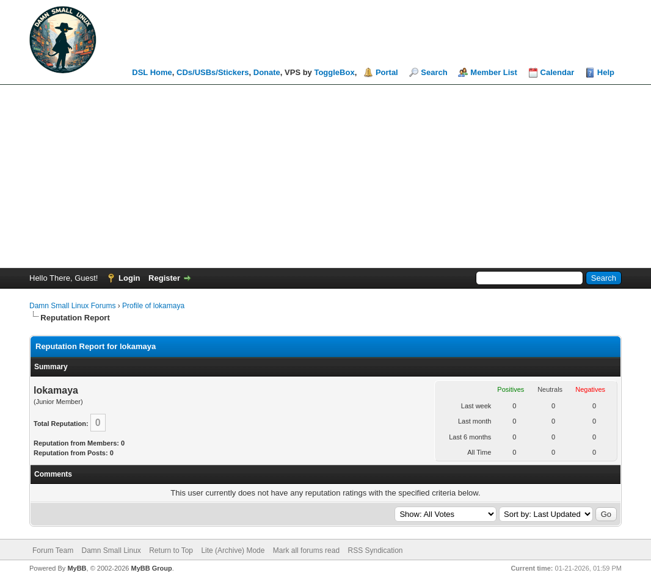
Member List (493, 72)
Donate (266, 72)
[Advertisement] (325, 176)
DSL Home (152, 72)
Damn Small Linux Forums (72, 305)
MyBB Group (151, 568)
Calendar (557, 72)
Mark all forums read (306, 550)
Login (129, 278)
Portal (387, 72)
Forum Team (52, 550)
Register (164, 278)
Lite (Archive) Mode (232, 550)
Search (434, 72)
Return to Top (171, 550)
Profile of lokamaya (153, 305)
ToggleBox (334, 72)
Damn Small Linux (110, 550)
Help (605, 72)
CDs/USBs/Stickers (212, 72)
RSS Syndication (374, 550)
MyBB (76, 568)
